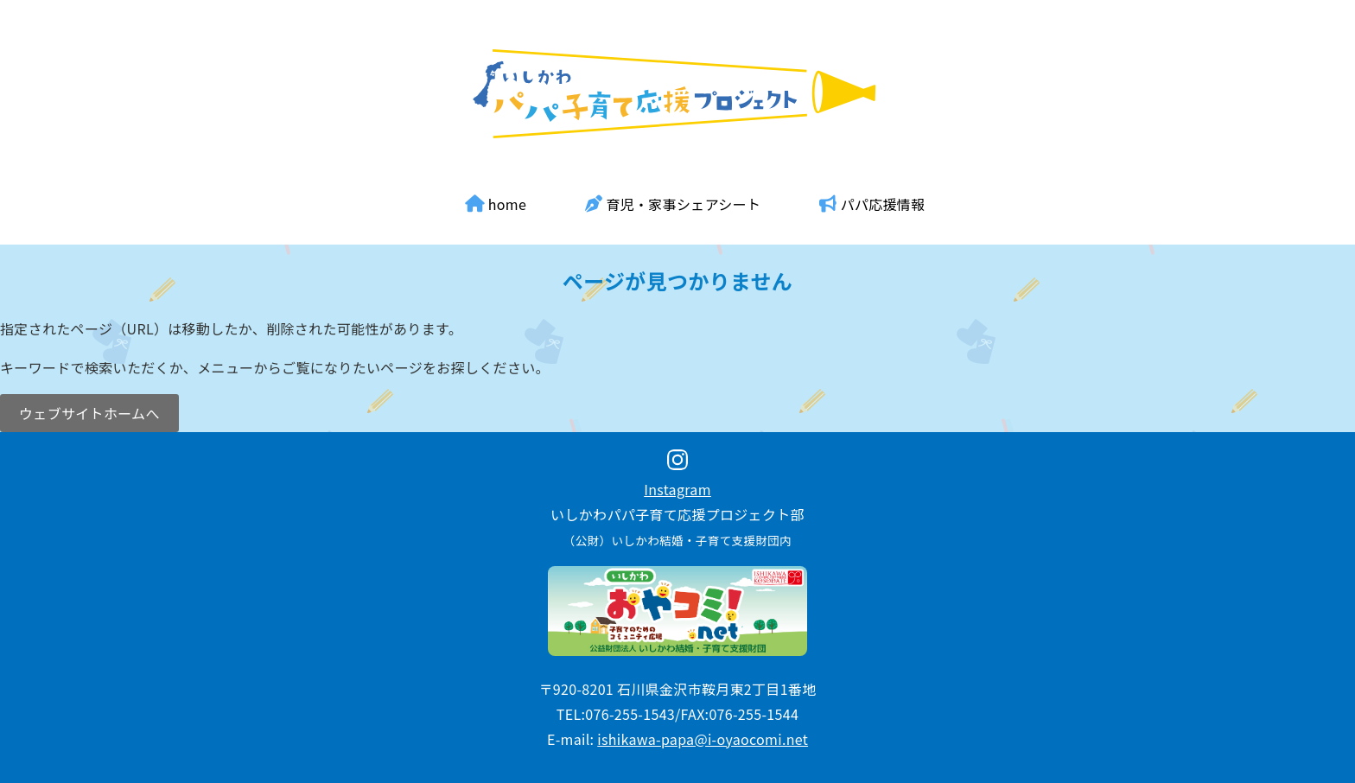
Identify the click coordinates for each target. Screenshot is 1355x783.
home (496, 204)
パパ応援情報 (872, 204)
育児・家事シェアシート (672, 204)
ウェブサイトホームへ (89, 413)
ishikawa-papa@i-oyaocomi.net (702, 739)
